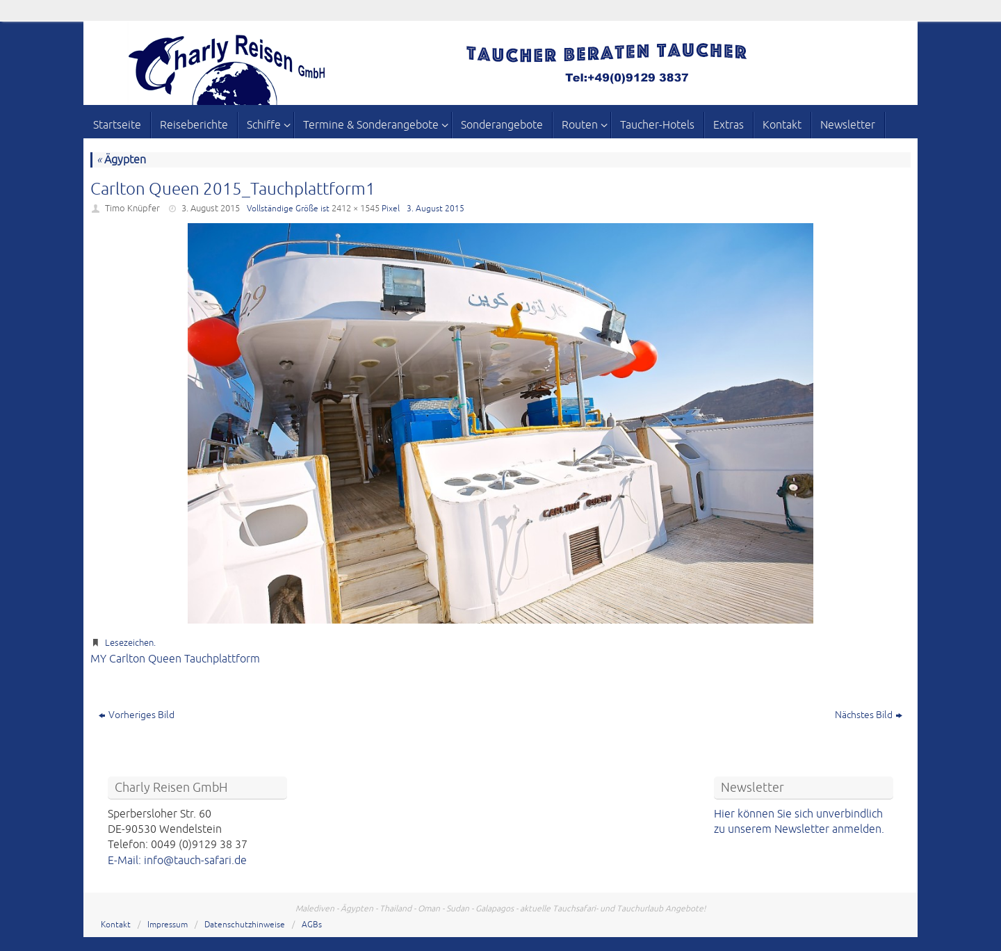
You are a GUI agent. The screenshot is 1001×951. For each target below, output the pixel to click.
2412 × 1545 (356, 208)
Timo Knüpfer (132, 208)
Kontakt (116, 925)
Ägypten (121, 160)
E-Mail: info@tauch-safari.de (177, 861)
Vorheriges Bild (136, 715)
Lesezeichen (129, 643)
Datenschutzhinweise (244, 925)
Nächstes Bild (868, 715)
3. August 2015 (210, 208)
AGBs (312, 925)
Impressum (167, 925)
